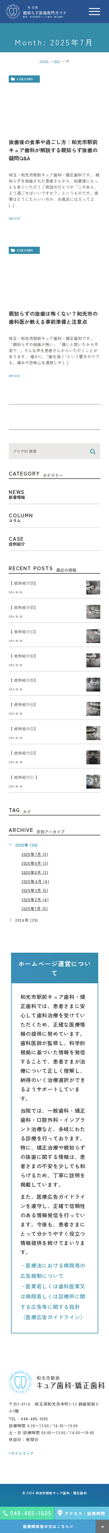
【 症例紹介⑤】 (23, 680)
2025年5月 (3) (35, 872)
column (25, 79)
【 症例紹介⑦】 (23, 632)
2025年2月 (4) (35, 899)
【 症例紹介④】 (23, 704)
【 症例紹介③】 (23, 729)
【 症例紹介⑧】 (23, 607)
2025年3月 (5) (35, 890)
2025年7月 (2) (35, 854)
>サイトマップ (21, 1453)
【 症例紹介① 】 (24, 777)
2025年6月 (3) (35, 863)
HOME (44, 61)
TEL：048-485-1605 (28, 1418)
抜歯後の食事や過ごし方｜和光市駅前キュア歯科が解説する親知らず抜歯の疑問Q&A (53, 150)
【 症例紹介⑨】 (23, 583)
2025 (57, 61)
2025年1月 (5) (35, 908)
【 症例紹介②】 (23, 753)
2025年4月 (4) (35, 881)
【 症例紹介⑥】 (23, 656)
